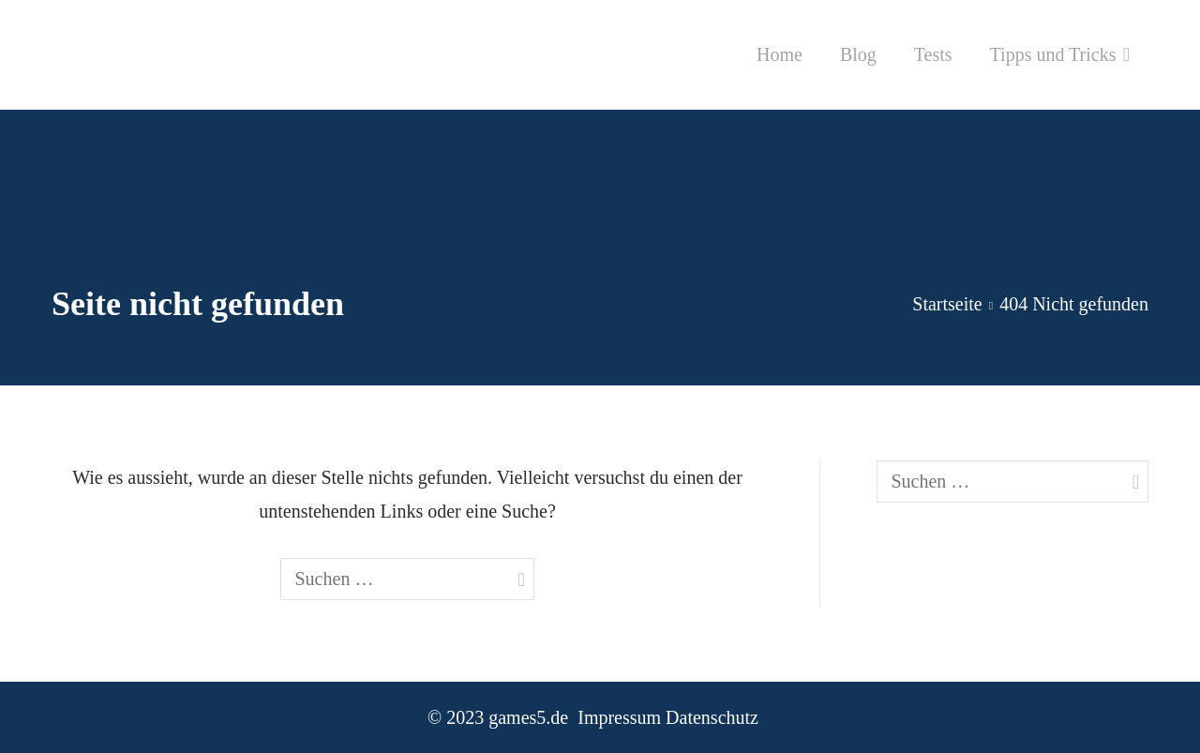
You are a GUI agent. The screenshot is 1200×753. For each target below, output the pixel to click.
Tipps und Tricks (1053, 54)
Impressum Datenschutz (668, 717)
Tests (933, 54)
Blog (858, 54)
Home (779, 54)
